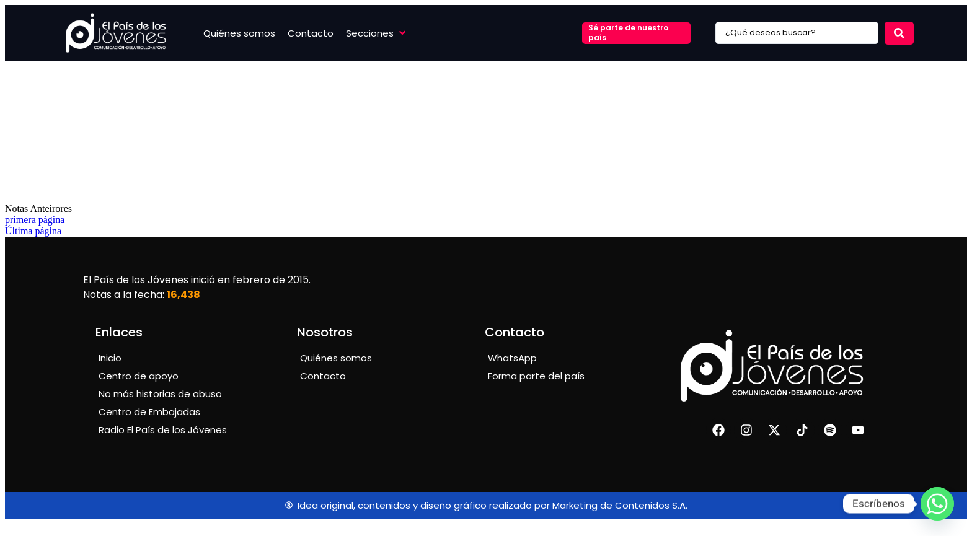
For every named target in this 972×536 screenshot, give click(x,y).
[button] (377, 33)
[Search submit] (899, 33)
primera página (34, 219)
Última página (33, 231)
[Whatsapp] (937, 504)
